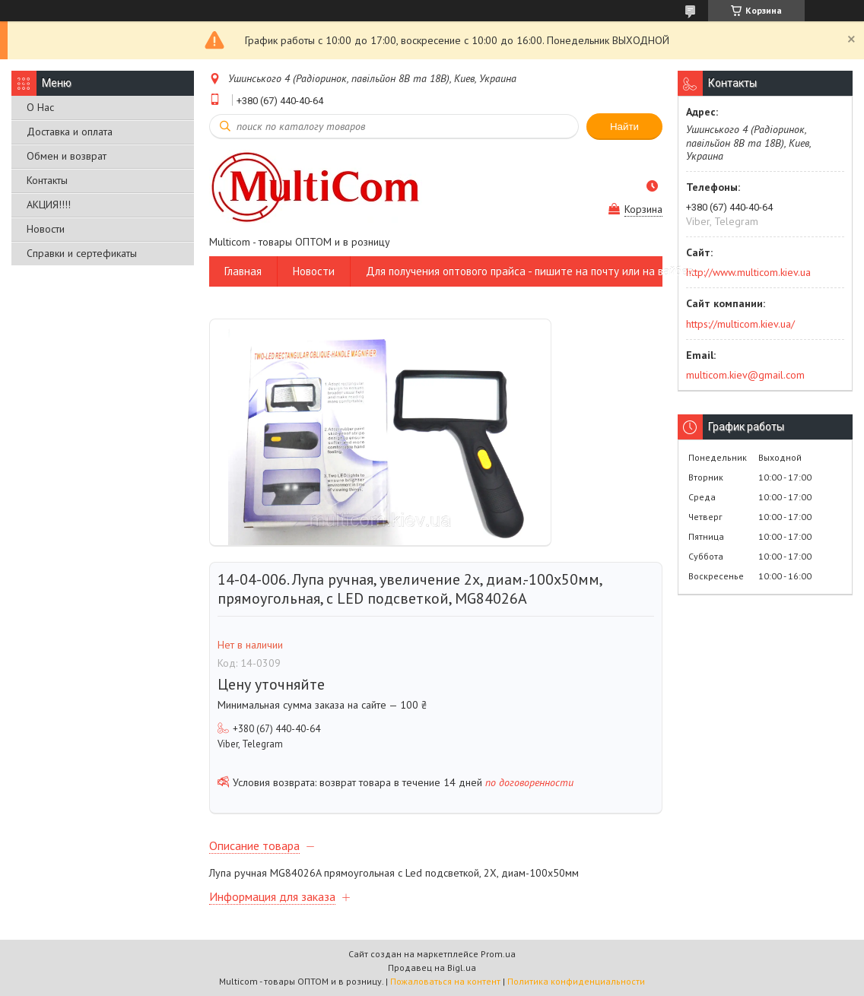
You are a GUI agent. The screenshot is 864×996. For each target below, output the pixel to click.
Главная (243, 271)
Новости (46, 229)
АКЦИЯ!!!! (49, 204)
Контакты (47, 180)
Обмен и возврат (66, 156)
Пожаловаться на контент (445, 981)
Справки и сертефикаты (82, 253)
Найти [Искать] (624, 126)
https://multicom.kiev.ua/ (740, 324)
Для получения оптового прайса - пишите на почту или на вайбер (530, 271)
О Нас (40, 107)
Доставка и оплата (70, 131)
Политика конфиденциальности (576, 981)
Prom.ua (498, 954)
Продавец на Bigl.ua (432, 967)
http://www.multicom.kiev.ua (748, 272)
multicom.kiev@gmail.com (745, 375)
